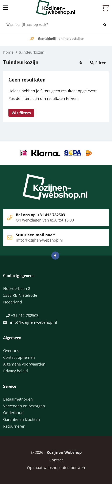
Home (56, 7)
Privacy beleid (15, 370)
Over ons (11, 350)
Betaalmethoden (18, 399)
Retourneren (14, 426)
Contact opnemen (19, 357)
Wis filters (21, 112)
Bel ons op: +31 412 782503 (49, 217)
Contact (56, 459)
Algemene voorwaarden (24, 364)
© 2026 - (56, 452)
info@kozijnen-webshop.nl (33, 322)
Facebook (55, 256)
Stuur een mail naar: (49, 237)
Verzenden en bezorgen (24, 405)
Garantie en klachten (21, 419)
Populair (80, 62)
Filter (100, 62)
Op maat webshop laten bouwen (56, 467)
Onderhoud (13, 412)
